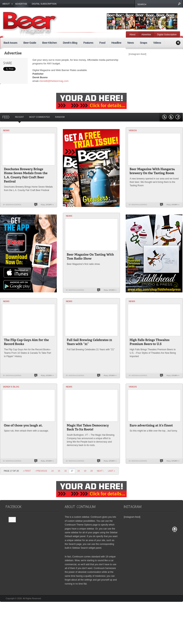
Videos (157, 42)
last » (111, 471)
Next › (100, 471)
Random (60, 117)
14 (52, 471)
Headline (116, 42)
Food (102, 42)
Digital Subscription (44, 4)
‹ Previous (41, 471)
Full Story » (47, 205)
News (130, 42)
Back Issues (10, 42)
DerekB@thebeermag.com (54, 81)
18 (78, 471)
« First (27, 471)
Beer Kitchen (49, 42)
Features (88, 42)
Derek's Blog (70, 42)
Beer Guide (29, 42)
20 (91, 471)
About (6, 4)
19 (85, 471)
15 (59, 471)
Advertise (21, 4)
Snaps (143, 42)
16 (65, 471)
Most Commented (39, 117)
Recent (19, 117)
